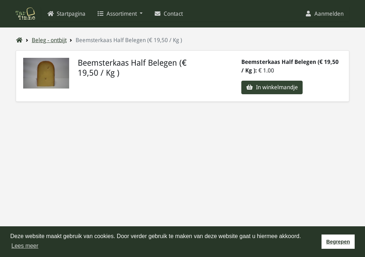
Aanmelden (324, 13)
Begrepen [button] (338, 242)
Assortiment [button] (117, 13)
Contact (168, 13)
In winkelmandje (272, 87)
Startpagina (66, 13)
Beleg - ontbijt (49, 40)
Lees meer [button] (24, 246)
